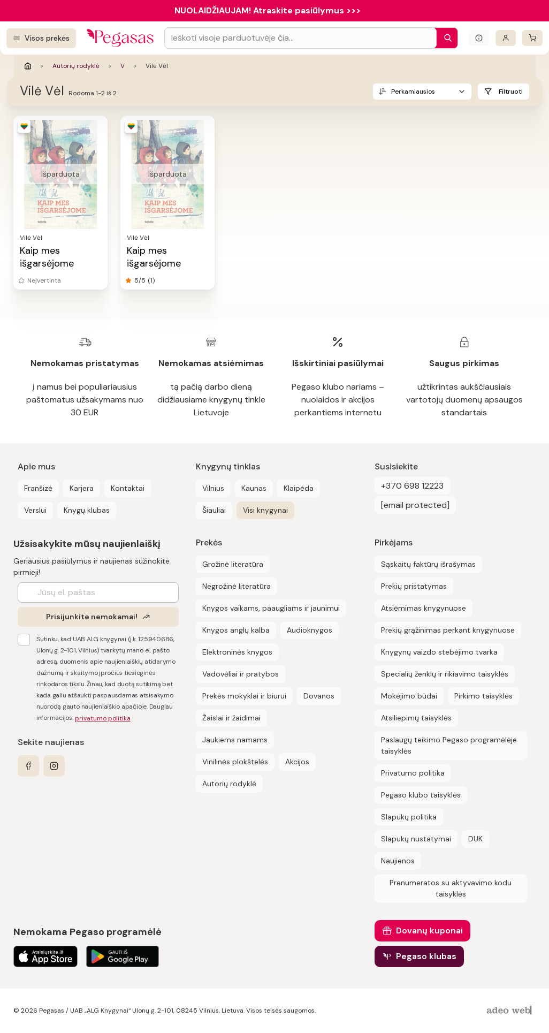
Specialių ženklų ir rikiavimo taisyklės (444, 674)
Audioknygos (309, 630)
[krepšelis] (532, 38)
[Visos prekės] (41, 38)
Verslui (35, 510)
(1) (151, 280)
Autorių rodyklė (76, 66)
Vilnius (213, 488)
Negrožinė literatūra (236, 586)
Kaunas (253, 488)
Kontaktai (127, 488)
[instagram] (54, 766)
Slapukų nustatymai (416, 839)
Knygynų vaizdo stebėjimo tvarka (439, 652)
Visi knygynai (265, 510)
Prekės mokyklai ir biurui (244, 696)
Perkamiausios (413, 91)
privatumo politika (103, 718)
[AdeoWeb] (510, 1011)
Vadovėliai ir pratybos (240, 674)
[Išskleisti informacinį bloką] (479, 38)
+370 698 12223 (412, 485)
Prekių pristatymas (414, 586)
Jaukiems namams (235, 740)
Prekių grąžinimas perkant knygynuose (448, 630)
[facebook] (28, 766)
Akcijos (297, 761)
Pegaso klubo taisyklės (421, 795)
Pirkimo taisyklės (483, 696)
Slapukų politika (409, 817)
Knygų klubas (87, 510)
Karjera (82, 488)
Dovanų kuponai (429, 930)
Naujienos (398, 860)
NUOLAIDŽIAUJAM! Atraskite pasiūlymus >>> (267, 10)
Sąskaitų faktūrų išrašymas (428, 564)
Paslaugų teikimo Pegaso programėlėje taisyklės (449, 745)
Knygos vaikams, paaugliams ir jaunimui (271, 608)
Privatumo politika (413, 773)
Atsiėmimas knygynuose (423, 608)
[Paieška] (445, 38)
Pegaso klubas (426, 956)
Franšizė (38, 488)
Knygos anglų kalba (236, 630)
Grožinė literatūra (232, 564)
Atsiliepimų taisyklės (416, 718)
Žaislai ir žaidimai (231, 718)
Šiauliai (214, 510)
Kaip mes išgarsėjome (47, 257)
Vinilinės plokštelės (235, 761)
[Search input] (300, 38)
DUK (475, 839)
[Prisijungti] (505, 38)
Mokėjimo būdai (409, 696)
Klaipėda (299, 488)
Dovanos (318, 696)
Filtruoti (511, 91)
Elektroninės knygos (237, 652)
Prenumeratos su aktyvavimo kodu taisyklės (451, 888)
